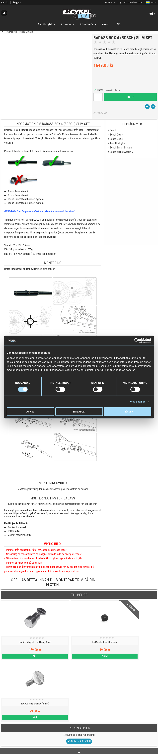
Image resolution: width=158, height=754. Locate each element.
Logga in (17, 2)
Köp (130, 98)
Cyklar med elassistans (59, 722)
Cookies (20, 714)
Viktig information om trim (59, 707)
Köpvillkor (19, 730)
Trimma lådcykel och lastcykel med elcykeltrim (59, 740)
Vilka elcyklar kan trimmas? (59, 714)
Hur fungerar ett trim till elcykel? (59, 730)
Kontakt (4, 2)
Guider (105, 24)
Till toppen (79, 693)
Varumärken (19, 722)
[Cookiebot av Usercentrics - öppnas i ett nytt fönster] (136, 340)
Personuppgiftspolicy (19, 707)
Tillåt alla (127, 411)
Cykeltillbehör (89, 24)
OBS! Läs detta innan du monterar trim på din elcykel (53, 582)
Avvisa (30, 411)
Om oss (19, 738)
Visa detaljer (137, 401)
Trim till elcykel (47, 24)
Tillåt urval (79, 411)
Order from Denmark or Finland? (59, 749)
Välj (59, 656)
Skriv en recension (79, 680)
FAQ (119, 24)
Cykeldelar (68, 24)
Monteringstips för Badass (52, 499)
